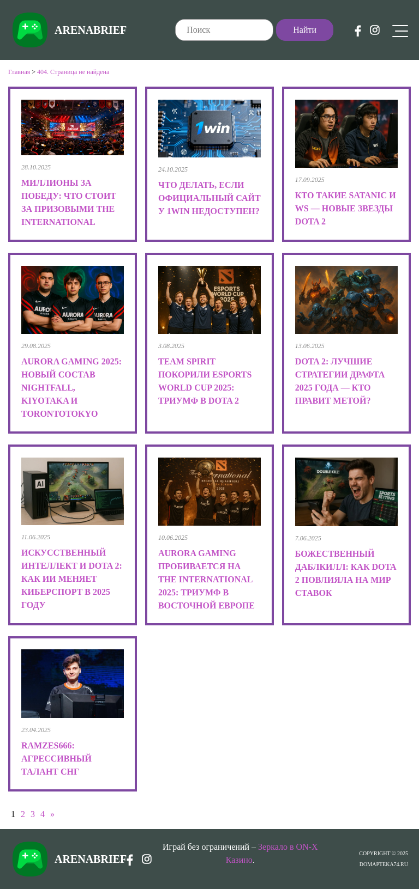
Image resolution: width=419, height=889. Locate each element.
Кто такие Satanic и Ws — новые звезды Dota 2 (345, 208)
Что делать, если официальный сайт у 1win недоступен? (209, 198)
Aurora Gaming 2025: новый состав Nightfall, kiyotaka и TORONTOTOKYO (71, 387)
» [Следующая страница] (52, 814)
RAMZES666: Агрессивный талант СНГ (56, 758)
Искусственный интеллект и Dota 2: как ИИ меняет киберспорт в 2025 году (71, 579)
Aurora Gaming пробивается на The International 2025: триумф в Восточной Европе (206, 579)
